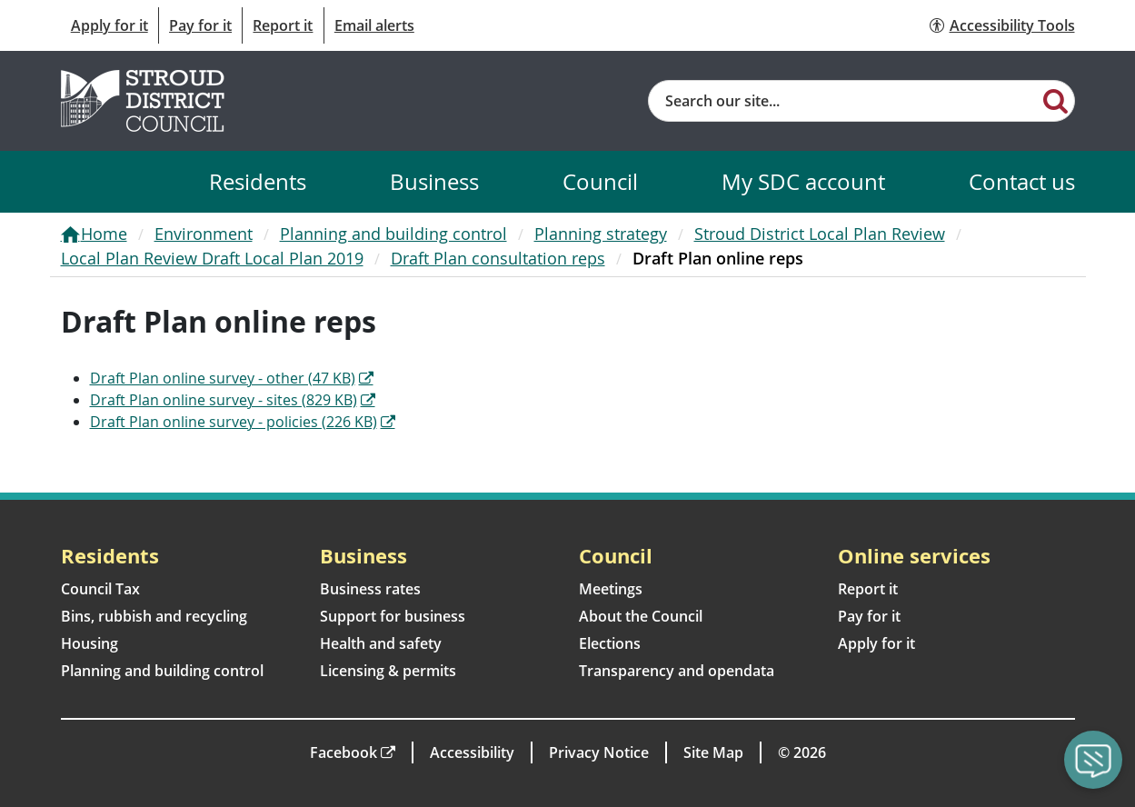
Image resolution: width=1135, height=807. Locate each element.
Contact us (1022, 181)
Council (600, 181)
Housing (89, 643)
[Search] (1055, 100)
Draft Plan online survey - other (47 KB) (222, 378)
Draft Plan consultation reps (498, 258)
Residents (257, 181)
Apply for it (109, 25)
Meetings (610, 589)
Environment (203, 233)
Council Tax (100, 589)
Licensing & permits (388, 671)
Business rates (370, 589)
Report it (283, 25)
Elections (610, 643)
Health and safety (381, 643)
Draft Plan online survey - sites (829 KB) (223, 400)
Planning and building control (393, 233)
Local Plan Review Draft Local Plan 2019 (212, 258)
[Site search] (844, 101)
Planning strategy (600, 233)
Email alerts (374, 25)
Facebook (343, 752)
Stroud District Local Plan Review (819, 233)
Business (434, 181)
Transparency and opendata (676, 671)
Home (104, 233)
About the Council (640, 616)
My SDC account (803, 181)
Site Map (713, 752)
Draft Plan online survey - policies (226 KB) (233, 422)
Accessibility (472, 752)
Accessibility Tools (1012, 25)
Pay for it (200, 25)
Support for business (392, 616)
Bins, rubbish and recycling (154, 616)
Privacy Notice (599, 752)
